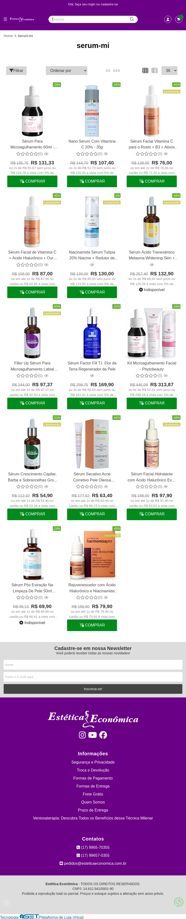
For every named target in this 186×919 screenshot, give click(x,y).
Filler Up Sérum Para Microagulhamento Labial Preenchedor (32, 366)
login (92, 4)
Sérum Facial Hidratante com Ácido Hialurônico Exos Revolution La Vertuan (151, 477)
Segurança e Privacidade (93, 761)
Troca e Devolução (93, 769)
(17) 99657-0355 (93, 855)
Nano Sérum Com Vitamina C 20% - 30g (91, 144)
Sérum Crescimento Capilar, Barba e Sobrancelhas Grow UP (32, 477)
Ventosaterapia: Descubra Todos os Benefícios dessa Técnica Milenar (93, 817)
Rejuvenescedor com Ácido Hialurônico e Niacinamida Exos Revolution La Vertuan (92, 588)
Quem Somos (93, 801)
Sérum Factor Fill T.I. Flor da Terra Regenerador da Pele (91, 366)
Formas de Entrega (93, 785)
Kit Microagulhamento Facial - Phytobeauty (151, 366)
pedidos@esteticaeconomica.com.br (93, 863)
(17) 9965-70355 (93, 847)
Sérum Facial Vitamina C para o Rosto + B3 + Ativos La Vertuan (151, 144)
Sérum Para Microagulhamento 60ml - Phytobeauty (32, 144)
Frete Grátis (93, 793)
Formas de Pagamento (93, 777)
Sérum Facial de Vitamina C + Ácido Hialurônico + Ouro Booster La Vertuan (32, 255)
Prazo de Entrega (93, 809)
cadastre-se (109, 4)
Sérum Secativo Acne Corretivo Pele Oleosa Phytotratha (92, 477)
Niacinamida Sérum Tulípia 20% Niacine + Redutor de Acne (92, 255)
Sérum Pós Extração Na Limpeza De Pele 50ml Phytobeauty (32, 588)
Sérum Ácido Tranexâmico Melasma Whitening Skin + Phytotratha (151, 255)
